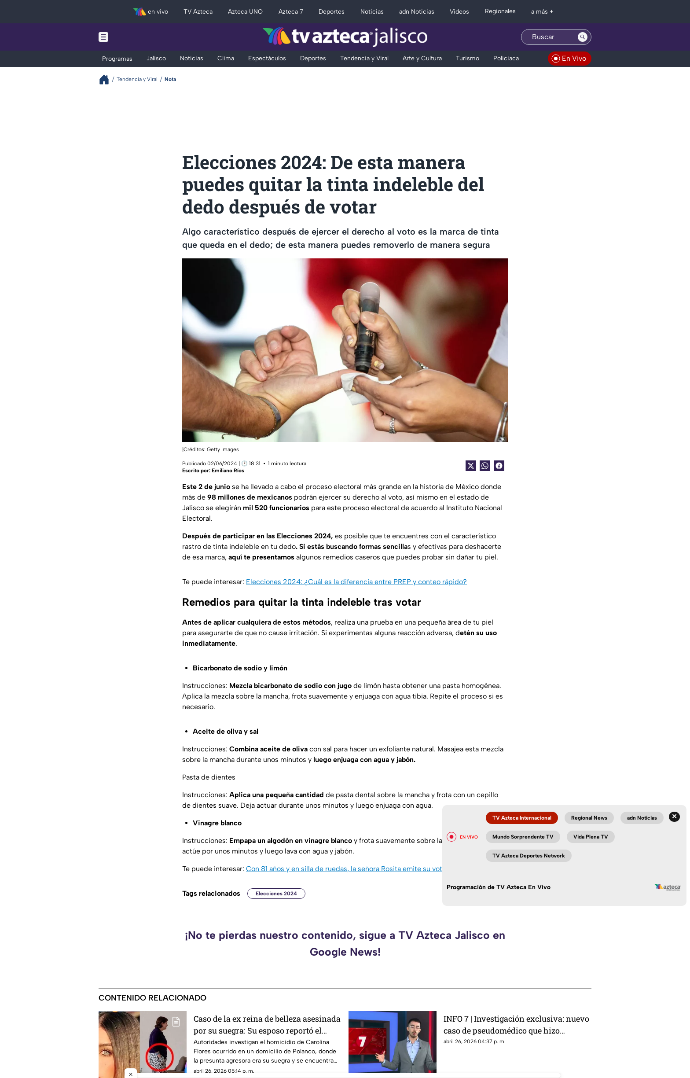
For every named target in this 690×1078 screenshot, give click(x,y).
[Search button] (582, 37)
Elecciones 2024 (276, 893)
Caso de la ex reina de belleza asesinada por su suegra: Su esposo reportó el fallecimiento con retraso (267, 1024)
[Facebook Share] (499, 465)
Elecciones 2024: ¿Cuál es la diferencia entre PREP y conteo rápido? (356, 582)
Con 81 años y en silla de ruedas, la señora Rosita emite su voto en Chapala (365, 869)
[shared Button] (485, 465)
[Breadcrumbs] (108, 79)
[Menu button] (134, 37)
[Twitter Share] (471, 465)
